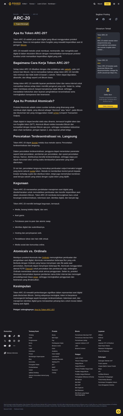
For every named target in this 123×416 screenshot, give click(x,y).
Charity (54, 372)
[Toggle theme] (118, 4)
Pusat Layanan (102, 363)
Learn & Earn (79, 358)
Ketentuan (32, 351)
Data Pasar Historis (104, 346)
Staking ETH (55, 362)
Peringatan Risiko (34, 364)
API (99, 371)
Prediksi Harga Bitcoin (81, 371)
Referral (100, 337)
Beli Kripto (55, 337)
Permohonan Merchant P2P (83, 335)
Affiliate (100, 335)
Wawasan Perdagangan (105, 348)
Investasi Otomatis (57, 359)
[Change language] (114, 4)
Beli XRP (78, 385)
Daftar (107, 4)
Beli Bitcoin (78, 379)
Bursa (53, 335)
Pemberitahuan (33, 367)
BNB (99, 340)
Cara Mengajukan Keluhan (106, 385)
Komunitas (32, 362)
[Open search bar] (94, 4)
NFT (53, 364)
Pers (30, 346)
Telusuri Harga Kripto (81, 361)
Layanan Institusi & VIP (82, 343)
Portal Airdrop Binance (105, 379)
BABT (53, 367)
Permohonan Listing (81, 340)
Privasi (31, 354)
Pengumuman (33, 340)
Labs (76, 346)
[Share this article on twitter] (97, 19)
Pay (53, 340)
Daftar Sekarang (108, 106)
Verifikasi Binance (103, 374)
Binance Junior (56, 346)
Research (55, 370)
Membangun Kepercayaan (36, 356)
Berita (30, 343)
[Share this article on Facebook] (103, 19)
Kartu (53, 348)
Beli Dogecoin (79, 387)
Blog (30, 359)
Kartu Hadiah (56, 354)
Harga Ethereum (80, 366)
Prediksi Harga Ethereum (82, 374)
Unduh (31, 370)
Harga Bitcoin (79, 363)
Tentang (31, 335)
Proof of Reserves (103, 351)
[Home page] (14, 3)
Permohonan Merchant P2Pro (84, 337)
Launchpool (55, 356)
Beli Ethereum (79, 390)
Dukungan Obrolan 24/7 (105, 361)
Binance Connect (80, 348)
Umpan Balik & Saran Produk (107, 366)
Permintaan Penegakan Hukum (107, 382)
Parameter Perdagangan (105, 377)
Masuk (100, 4)
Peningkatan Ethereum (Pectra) (84, 377)
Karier (30, 337)
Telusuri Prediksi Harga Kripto (84, 369)
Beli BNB (78, 382)
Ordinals (45, 257)
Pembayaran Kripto (57, 343)
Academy (54, 351)
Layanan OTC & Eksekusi (106, 343)
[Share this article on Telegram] (110, 19)
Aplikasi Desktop (34, 372)
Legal (30, 348)
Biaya (100, 369)
